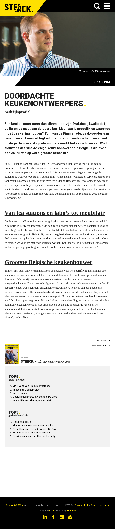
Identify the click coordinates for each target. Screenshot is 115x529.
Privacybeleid (81, 505)
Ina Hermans (20, 393)
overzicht (101, 345)
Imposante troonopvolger (26, 389)
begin (103, 339)
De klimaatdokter (22, 421)
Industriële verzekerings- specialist (32, 400)
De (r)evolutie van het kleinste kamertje (34, 436)
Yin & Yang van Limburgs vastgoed (32, 386)
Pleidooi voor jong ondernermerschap (33, 425)
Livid (51, 510)
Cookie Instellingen (100, 505)
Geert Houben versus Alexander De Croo (35, 396)
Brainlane (72, 510)
